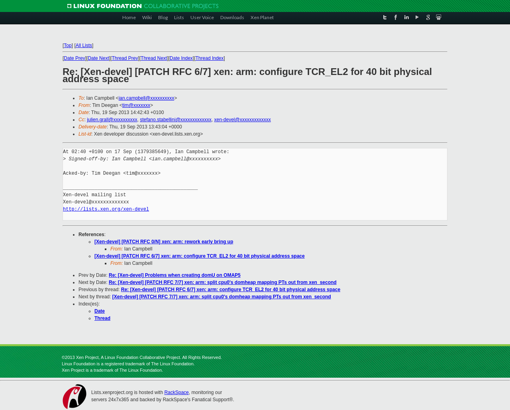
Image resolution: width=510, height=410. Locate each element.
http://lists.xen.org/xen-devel (106, 209)
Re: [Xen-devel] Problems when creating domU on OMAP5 (175, 275)
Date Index (181, 58)
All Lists (84, 45)
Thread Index (210, 58)
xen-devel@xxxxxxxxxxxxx (242, 119)
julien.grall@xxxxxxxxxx (112, 119)
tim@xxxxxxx (136, 105)
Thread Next (154, 58)
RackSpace (176, 392)
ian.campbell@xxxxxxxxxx (147, 98)
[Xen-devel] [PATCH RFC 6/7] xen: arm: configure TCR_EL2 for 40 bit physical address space (199, 256)
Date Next (98, 58)
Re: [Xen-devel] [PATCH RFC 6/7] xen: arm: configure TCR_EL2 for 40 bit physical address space (230, 289)
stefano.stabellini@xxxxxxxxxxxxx (176, 119)
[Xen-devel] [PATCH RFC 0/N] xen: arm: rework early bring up (163, 241)
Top (67, 45)
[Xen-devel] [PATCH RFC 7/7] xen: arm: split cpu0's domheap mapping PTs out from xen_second (221, 297)
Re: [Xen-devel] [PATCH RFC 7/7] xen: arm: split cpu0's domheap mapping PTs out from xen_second (223, 282)
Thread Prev (125, 58)
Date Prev (74, 58)
